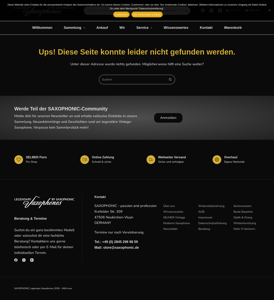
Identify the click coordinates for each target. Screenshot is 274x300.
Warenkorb (233, 28)
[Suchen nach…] (132, 79)
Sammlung (75, 28)
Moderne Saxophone (176, 223)
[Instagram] (23, 260)
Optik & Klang (242, 217)
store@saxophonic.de (121, 247)
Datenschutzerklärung (212, 223)
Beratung (204, 229)
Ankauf (102, 28)
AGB (201, 212)
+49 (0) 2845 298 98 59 (120, 242)
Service (145, 28)
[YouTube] (31, 260)
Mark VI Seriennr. (244, 229)
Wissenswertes (176, 28)
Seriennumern (242, 206)
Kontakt (206, 28)
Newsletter (170, 229)
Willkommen (42, 28)
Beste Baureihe (243, 212)
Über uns (169, 206)
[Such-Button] (170, 79)
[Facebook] (16, 260)
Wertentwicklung (244, 223)
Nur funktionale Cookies (147, 14)
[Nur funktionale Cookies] (269, 10)
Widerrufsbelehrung (211, 206)
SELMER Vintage (174, 217)
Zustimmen (121, 14)
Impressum (205, 217)
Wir (122, 28)
